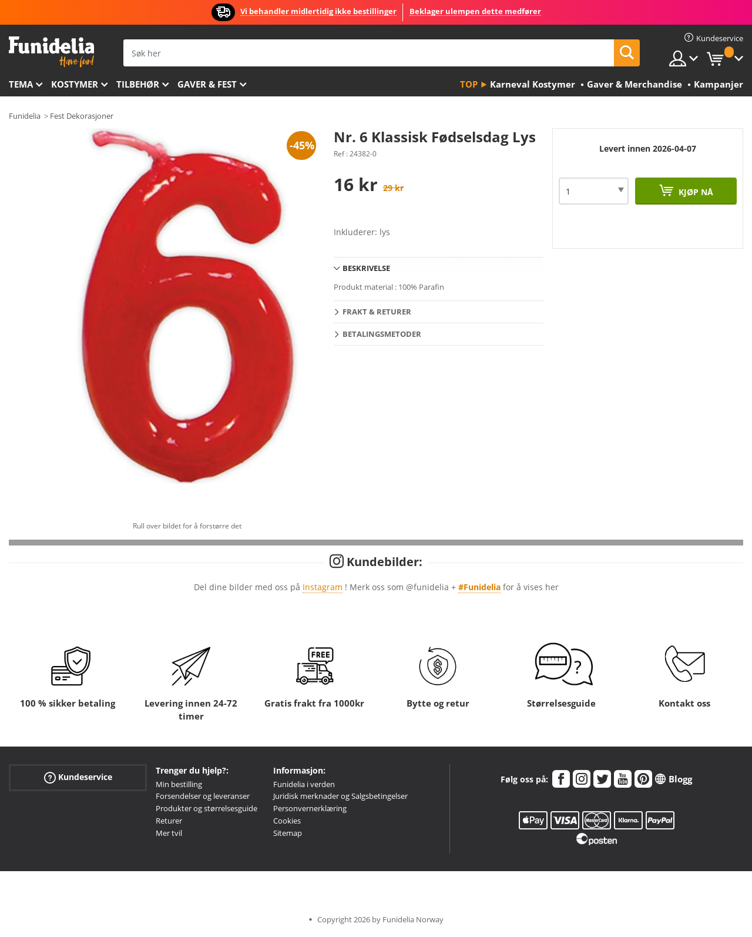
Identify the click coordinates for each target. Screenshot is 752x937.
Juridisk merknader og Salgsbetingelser (340, 796)
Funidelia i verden (304, 784)
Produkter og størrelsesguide (206, 808)
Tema (21, 84)
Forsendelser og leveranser (203, 796)
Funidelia (25, 116)
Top (469, 84)
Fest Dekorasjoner (81, 116)
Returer (169, 820)
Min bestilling (179, 784)
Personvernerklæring (310, 808)
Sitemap (287, 833)
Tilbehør (137, 84)
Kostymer (74, 84)
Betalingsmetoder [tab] (382, 334)
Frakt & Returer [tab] (377, 311)
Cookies (287, 820)
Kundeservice (78, 777)
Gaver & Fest (207, 84)
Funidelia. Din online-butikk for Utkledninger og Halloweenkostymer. (51, 52)
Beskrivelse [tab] (366, 268)
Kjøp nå (694, 192)
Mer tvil (169, 833)
